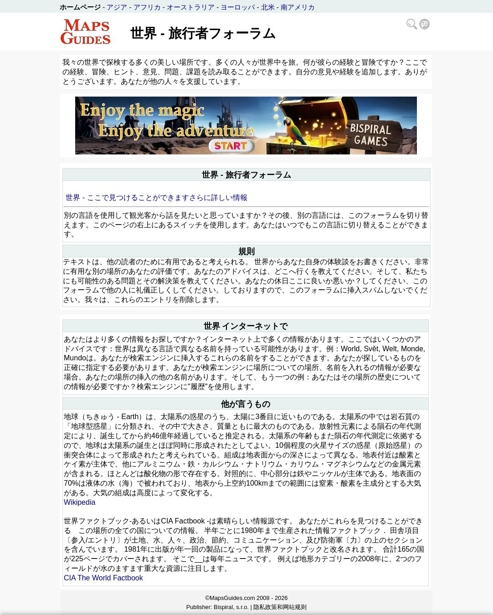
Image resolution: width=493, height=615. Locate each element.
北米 (268, 7)
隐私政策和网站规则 (280, 607)
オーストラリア (191, 7)
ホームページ (80, 7)
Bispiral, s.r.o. (231, 607)
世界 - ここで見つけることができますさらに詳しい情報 (156, 197)
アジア (117, 7)
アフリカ (147, 7)
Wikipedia (79, 502)
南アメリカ (298, 7)
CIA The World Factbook (103, 578)
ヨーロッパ (238, 7)
